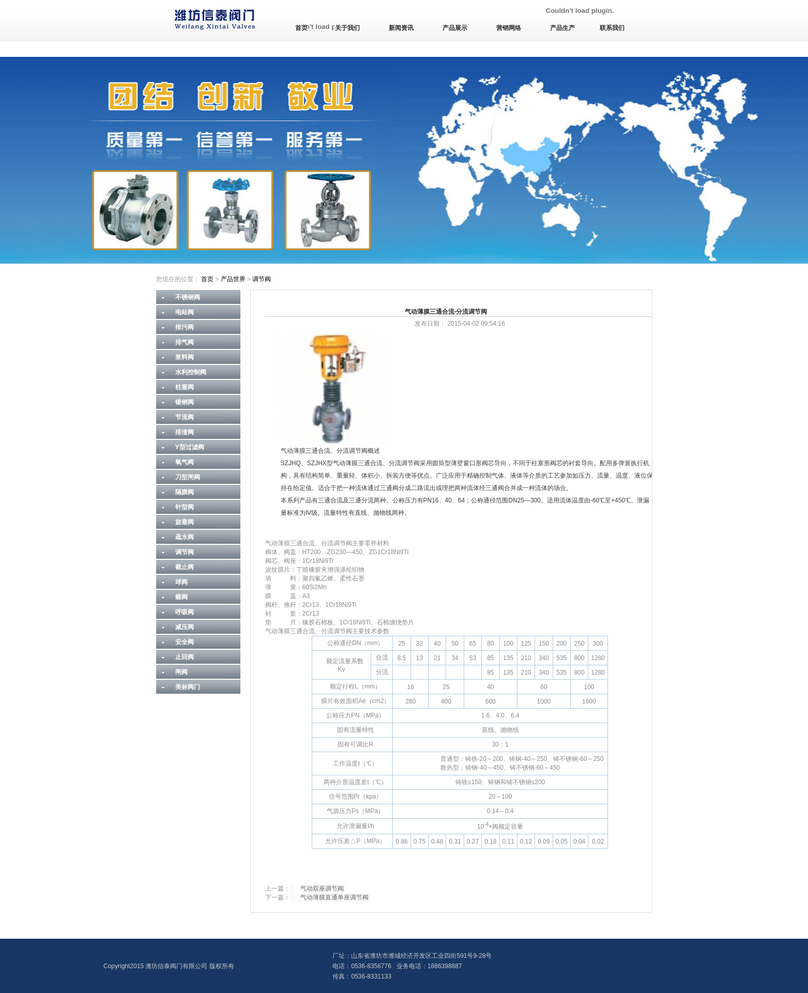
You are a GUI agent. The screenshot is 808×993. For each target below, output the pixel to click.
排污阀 (184, 327)
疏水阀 (184, 537)
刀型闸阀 (187, 477)
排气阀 (184, 342)
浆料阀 (184, 357)
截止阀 (184, 567)
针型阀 (184, 507)
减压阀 (184, 627)
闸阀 (181, 672)
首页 (301, 28)
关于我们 (347, 28)
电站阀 (184, 312)
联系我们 (612, 28)
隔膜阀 (184, 492)
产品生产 (562, 28)
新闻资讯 (401, 28)
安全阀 (184, 642)
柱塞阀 (184, 387)
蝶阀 (181, 597)
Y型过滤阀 (189, 447)
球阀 (181, 582)
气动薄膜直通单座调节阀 (334, 897)
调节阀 (261, 279)
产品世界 (233, 279)
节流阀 (184, 417)
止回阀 (184, 657)
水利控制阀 (190, 372)
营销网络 (508, 28)
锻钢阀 (184, 402)
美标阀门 (187, 687)
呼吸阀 (184, 612)
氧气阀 (184, 462)
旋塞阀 (184, 522)
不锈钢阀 (187, 297)
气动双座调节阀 (322, 888)
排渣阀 (184, 432)
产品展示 (455, 28)
